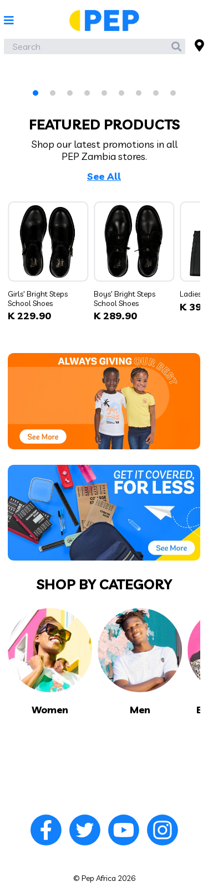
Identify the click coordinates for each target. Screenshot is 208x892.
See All (104, 176)
